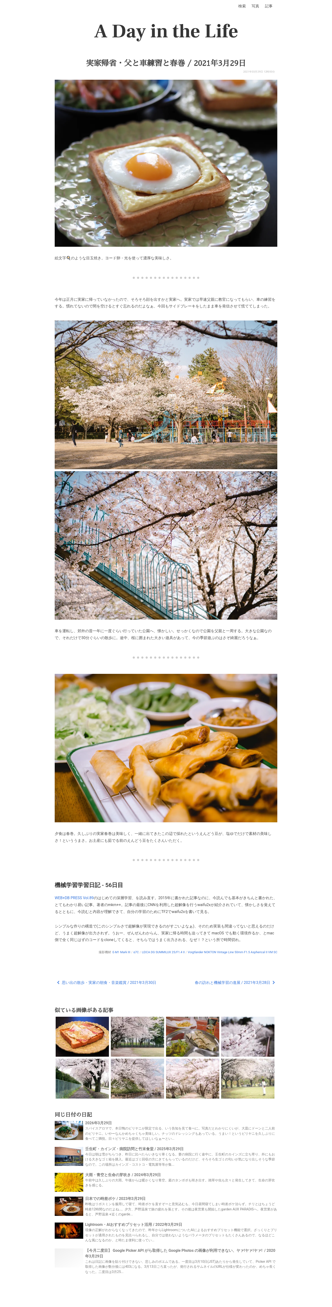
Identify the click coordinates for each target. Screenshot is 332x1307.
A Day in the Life (166, 31)
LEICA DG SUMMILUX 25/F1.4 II (163, 952)
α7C (136, 952)
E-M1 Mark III (121, 952)
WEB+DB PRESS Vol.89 (74, 898)
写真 (255, 6)
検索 (242, 6)
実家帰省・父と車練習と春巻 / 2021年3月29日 (166, 63)
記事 (269, 6)
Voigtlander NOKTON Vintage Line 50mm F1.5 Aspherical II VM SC (232, 952)
